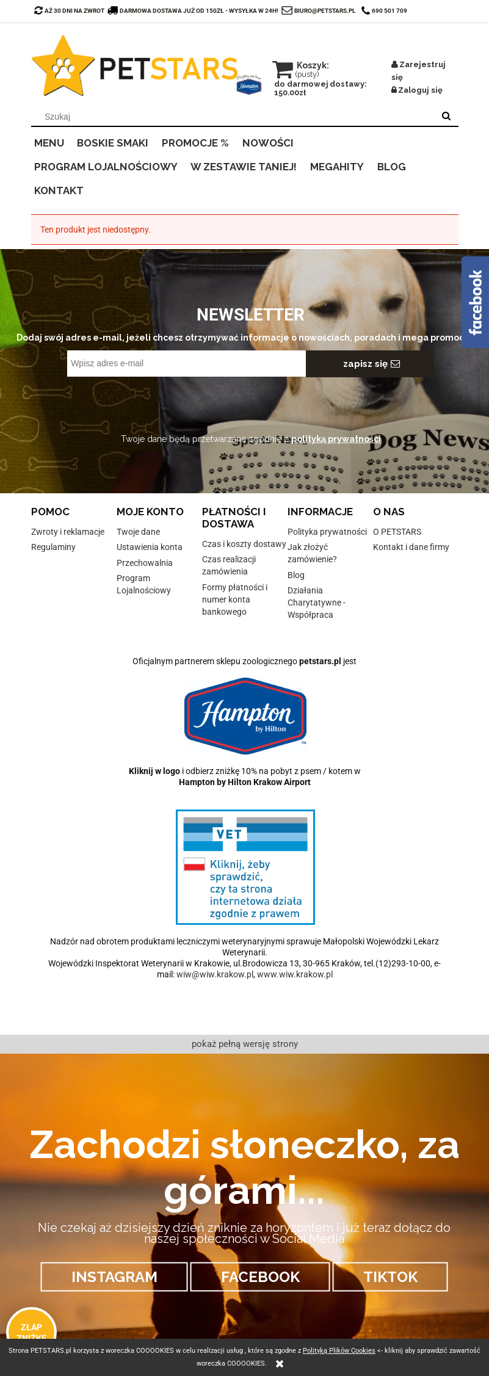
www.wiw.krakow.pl (295, 974)
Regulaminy (53, 547)
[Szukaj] (446, 116)
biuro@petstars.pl (324, 10)
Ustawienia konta (150, 547)
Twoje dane (138, 532)
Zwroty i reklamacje (67, 532)
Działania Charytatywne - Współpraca (317, 602)
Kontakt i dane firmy (411, 547)
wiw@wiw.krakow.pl (214, 974)
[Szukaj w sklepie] (234, 116)
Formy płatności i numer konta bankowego (234, 599)
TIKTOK (390, 1276)
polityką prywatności (336, 439)
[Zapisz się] (370, 363)
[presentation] (153, 403)
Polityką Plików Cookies (339, 1351)
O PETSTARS (397, 532)
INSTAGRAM (114, 1276)
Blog (296, 575)
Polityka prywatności (327, 532)
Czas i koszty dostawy (244, 544)
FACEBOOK (260, 1276)
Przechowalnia (145, 563)
